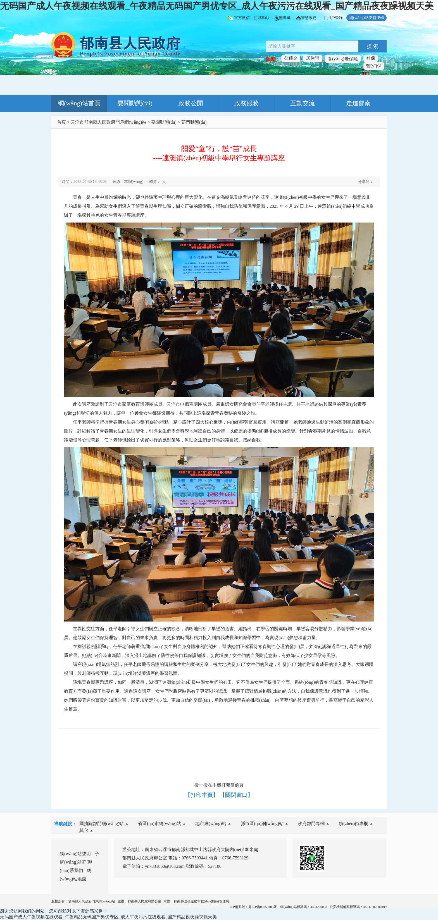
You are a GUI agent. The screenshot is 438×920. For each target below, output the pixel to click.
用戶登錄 (335, 18)
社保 (370, 58)
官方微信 (238, 18)
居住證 (312, 58)
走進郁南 (358, 103)
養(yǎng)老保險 (343, 58)
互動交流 (302, 103)
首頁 (61, 122)
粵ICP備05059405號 (263, 907)
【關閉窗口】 (236, 795)
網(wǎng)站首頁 (79, 103)
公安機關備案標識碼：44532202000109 (358, 907)
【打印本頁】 (201, 795)
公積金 (290, 58)
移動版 (262, 18)
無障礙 (283, 18)
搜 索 (372, 46)
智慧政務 (306, 18)
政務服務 (246, 103)
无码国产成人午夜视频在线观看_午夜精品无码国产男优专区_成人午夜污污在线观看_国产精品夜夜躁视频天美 (217, 6)
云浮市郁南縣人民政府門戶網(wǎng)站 (108, 122)
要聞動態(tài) (135, 103)
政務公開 (190, 103)
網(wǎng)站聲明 (75, 853)
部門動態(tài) (194, 122)
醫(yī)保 (374, 65)
